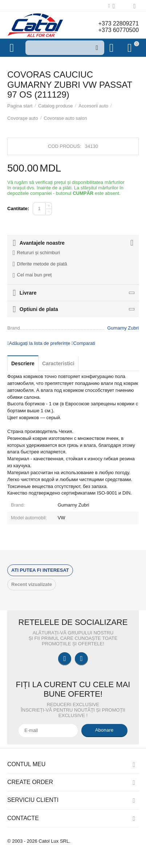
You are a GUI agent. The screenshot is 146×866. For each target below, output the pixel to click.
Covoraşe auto (22, 118)
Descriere (23, 363)
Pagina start (19, 106)
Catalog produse (55, 106)
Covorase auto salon (65, 118)
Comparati (83, 343)
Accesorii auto (93, 106)
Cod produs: (64, 146)
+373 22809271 (118, 23)
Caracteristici (58, 363)
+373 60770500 (118, 30)
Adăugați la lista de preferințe (38, 343)
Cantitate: (18, 208)
